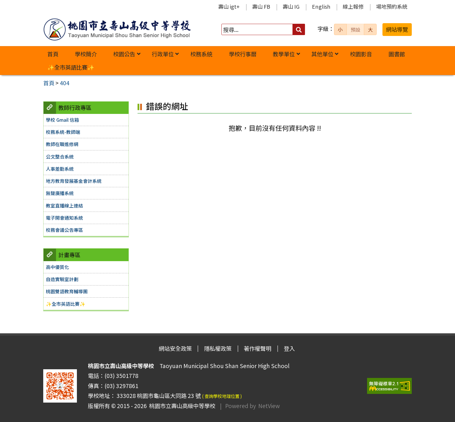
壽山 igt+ (229, 6)
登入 (289, 348)
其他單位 (322, 54)
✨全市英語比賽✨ (70, 67)
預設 (355, 29)
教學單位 (284, 54)
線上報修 (353, 6)
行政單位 (163, 54)
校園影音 (361, 54)
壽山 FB (261, 6)
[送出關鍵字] (298, 29)
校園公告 (124, 54)
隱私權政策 (218, 348)
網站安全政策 (175, 348)
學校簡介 (86, 54)
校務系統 (201, 54)
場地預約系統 (391, 6)
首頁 (52, 54)
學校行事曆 (243, 54)
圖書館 (397, 54)
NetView (269, 406)
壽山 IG (291, 6)
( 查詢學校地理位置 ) (222, 396)
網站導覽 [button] (397, 29)
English (321, 6)
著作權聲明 (257, 348)
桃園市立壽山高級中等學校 (181, 406)
